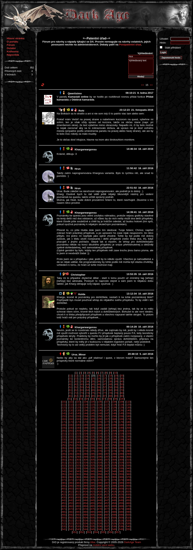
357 (107, 474)
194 (85, 427)
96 (98, 398)
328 (114, 465)
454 (85, 503)
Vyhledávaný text (140, 66)
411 (64, 491)
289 (121, 453)
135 (92, 410)
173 (78, 422)
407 (107, 488)
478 (114, 508)
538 (114, 526)
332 (71, 468)
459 (121, 503)
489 (121, 511)
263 (78, 448)
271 (64, 451)
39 (116, 381)
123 (78, 407)
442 (71, 500)
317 (107, 462)
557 (117, 532)
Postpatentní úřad (130, 44)
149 (121, 413)
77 (104, 393)
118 (114, 404)
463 (78, 506)
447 (107, 500)
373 (78, 479)
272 (71, 451)
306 (100, 459)
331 (64, 468)
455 (92, 503)
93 (81, 398)
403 (78, 488)
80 (121, 393)
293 (78, 456)
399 (121, 485)
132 (71, 410)
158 (114, 416)
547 (107, 529)
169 (121, 419)
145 (92, 413)
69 (116, 390)
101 (64, 401)
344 (85, 471)
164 (85, 419)
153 (78, 416)
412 (71, 491)
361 (64, 477)
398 (114, 485)
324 (85, 465)
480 (128, 508)
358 (114, 474)
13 (81, 375)
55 (93, 387)
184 (85, 424)
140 (128, 410)
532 (71, 526)
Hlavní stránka (15, 38)
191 (64, 427)
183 (78, 424)
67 (104, 390)
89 (116, 395)
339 (121, 468)
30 (121, 378)
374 (85, 479)
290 (128, 453)
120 (128, 404)
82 (76, 395)
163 (78, 419)
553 (89, 532)
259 (121, 445)
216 (100, 433)
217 (107, 433)
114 (85, 404)
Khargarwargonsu (86, 149)
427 (107, 494)
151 (64, 416)
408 (114, 488)
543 (78, 529)
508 (114, 517)
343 (78, 471)
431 (64, 497)
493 (78, 514)
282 (71, 453)
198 (114, 427)
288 (114, 453)
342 (71, 471)
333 (78, 468)
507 (107, 517)
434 (85, 497)
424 (85, 494)
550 (128, 529)
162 (71, 419)
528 (114, 523)
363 (78, 477)
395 (92, 485)
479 (121, 508)
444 (85, 500)
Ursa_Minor (79, 354)
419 (121, 491)
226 (100, 436)
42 (76, 384)
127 (107, 407)
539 (121, 526)
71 (70, 393)
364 (85, 477)
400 (128, 485)
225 (92, 436)
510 (128, 517)
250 (128, 442)
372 (71, 479)
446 (100, 500)
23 (81, 378)
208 (114, 430)
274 (85, 451)
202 (71, 430)
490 (128, 511)
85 (93, 395)
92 (75, 398)
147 (107, 413)
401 (64, 488)
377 (107, 479)
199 (121, 427)
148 (114, 413)
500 (128, 514)
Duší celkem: (11, 67)
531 (64, 526)
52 (76, 387)
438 (114, 497)
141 (64, 413)
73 (81, 393)
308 (114, 459)
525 (92, 523)
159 (121, 416)
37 (104, 381)
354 (85, 474)
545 (92, 529)
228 (114, 436)
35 (93, 381)
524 (85, 523)
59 (116, 387)
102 (71, 401)
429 (121, 494)
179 (121, 422)
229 (121, 436)
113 (78, 404)
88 (110, 395)
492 (71, 514)
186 (100, 424)
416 (100, 491)
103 (78, 401)
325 (92, 465)
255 (92, 445)
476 (100, 508)
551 (75, 532)
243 (78, 442)
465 (92, 506)
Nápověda (13, 54)
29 (116, 378)
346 (100, 471)
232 (71, 439)
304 (85, 459)
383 (78, 482)
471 (64, 508)
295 (92, 456)
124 (85, 407)
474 (85, 508)
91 (69, 398)
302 (71, 459)
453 (78, 503)
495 (92, 514)
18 (110, 375)
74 (87, 393)
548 (114, 529)
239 (121, 439)
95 (92, 398)
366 (100, 477)
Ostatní (11, 48)
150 (128, 413)
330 (128, 465)
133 (78, 410)
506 (100, 517)
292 (71, 456)
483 (78, 511)
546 (100, 529)
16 (99, 375)
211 (64, 433)
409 (121, 488)
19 (116, 375)
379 (121, 479)
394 (85, 485)
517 (107, 520)
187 (107, 424)
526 (100, 523)
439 (121, 497)
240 (128, 439)
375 (92, 479)
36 (99, 381)
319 (121, 462)
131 (64, 410)
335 (92, 468)
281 (64, 453)
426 (100, 494)
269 (121, 448)
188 (114, 424)
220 (128, 433)
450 (128, 500)
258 (114, 445)
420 (128, 491)
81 (70, 395)
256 (100, 445)
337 (107, 468)
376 (100, 479)
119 (121, 404)
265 (92, 448)
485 (92, 511)
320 (128, 462)
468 (114, 506)
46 (99, 384)
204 (85, 430)
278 (114, 451)
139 (121, 410)
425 (92, 494)
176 (100, 422)
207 (107, 430)
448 (114, 500)
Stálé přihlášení (172, 47)
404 (85, 488)
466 (100, 506)
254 (85, 445)
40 (121, 381)
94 (86, 398)
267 (107, 448)
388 (114, 482)
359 (121, 474)
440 (128, 497)
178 (114, 422)
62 (76, 390)
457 (107, 503)
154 (85, 416)
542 (71, 529)
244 (85, 442)
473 (78, 508)
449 (121, 500)
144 (85, 413)
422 (71, 494)
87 (104, 395)
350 (128, 471)
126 (100, 407)
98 (109, 398)
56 (99, 387)
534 (85, 526)
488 (114, 511)
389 (121, 482)
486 (100, 511)
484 (85, 511)
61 (70, 390)
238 (114, 439)
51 (70, 387)
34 (87, 381)
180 (128, 422)
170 (128, 419)
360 (128, 474)
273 (78, 451)
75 (93, 393)
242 (71, 442)
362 (71, 477)
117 (107, 404)
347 (107, 471)
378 (114, 479)
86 (99, 395)
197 (107, 427)
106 (100, 401)
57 (104, 387)
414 (85, 491)
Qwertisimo (75, 93)
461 (64, 506)
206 (100, 430)
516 (100, 520)
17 (104, 375)
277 (107, 451)
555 (103, 532)
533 (78, 526)
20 (121, 375)
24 (87, 378)
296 (100, 456)
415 (92, 491)
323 (78, 465)
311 (64, 462)
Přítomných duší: (13, 71)
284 (85, 453)
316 (100, 462)
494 (85, 514)
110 (128, 401)
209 (121, 430)
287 (107, 453)
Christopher (78, 274)
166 (100, 419)
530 (128, 523)
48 (110, 384)
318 (114, 462)
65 (93, 390)
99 (115, 398)
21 (70, 378)
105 (92, 401)
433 (78, 497)
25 (93, 378)
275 (92, 451)
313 (78, 462)
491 (64, 514)
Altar (92, 542)
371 (64, 479)
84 (87, 395)
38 (110, 381)
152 (71, 416)
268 (114, 448)
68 (110, 390)
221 (64, 436)
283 (78, 453)
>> (151, 84)
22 (76, 378)
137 (107, 410)
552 (82, 532)
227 (107, 436)
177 (107, 422)
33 (81, 381)
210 (128, 430)
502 (71, 517)
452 (71, 503)
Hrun (78, 168)
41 (70, 384)
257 (107, 445)
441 (64, 500)
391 (64, 485)
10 (115, 372)
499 (121, 514)
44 (87, 384)
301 (64, 459)
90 (121, 395)
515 (92, 520)
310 (128, 459)
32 (76, 381)
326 (100, 465)
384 (85, 482)
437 (107, 497)
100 (122, 398)
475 (92, 508)
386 (100, 482)
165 (92, 419)
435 (92, 497)
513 (78, 520)
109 (121, 401)
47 (104, 384)
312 (71, 462)
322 (71, 465)
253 (78, 445)
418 (114, 491)
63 (81, 390)
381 (64, 482)
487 (107, 511)
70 (121, 390)
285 (92, 453)
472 (71, 508)
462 (71, 506)
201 (64, 430)
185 (92, 424)
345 (92, 471)
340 (128, 468)
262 (71, 448)
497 (107, 514)
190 (128, 424)
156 (100, 416)
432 (71, 497)
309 (121, 459)
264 (85, 448)
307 (107, 459)
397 (107, 485)
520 (128, 520)
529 (121, 523)
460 (128, 503)
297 (107, 456)
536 (100, 526)
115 (92, 404)
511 (64, 520)
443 (78, 500)
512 (71, 520)
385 (92, 482)
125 (92, 407)
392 (71, 485)
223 (78, 436)
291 (64, 456)
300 (128, 456)
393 (78, 485)
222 (71, 436)
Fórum (11, 44)
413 (78, 491)
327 (107, 465)
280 (128, 451)
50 (121, 384)
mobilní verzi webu (103, 545)
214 (85, 433)
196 (100, 427)
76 (99, 393)
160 (128, 416)
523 (78, 523)
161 (64, 419)
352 (71, 474)
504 (85, 517)
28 (110, 378)
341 (64, 471)
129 (121, 407)
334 (85, 468)
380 (128, 479)
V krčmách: (10, 74)
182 (71, 424)
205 (92, 430)
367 (107, 477)
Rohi (81, 110)
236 (100, 439)
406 (100, 488)
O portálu (12, 41)
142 (71, 413)
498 (114, 514)
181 (64, 424)
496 (100, 514)
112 (71, 404)
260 (128, 445)
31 (70, 381)
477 (107, 508)
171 (64, 422)
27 (104, 378)
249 (121, 442)
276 (100, 451)
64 (87, 390)
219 (121, 433)
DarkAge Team (132, 542)
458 (114, 503)
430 (128, 494)
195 (92, 427)
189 (121, 424)
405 (92, 488)
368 (114, 477)
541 (64, 529)
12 (76, 375)
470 (128, 506)
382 (71, 482)
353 (78, 474)
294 (85, 456)
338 (114, 468)
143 (78, 413)
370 (128, 477)
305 (92, 459)
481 (64, 511)
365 (92, 477)
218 (114, 433)
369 (121, 477)
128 (114, 407)
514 (85, 520)
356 (100, 474)
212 (71, 433)
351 (64, 474)
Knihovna (13, 51)
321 (64, 465)
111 (64, 404)
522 (71, 523)
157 (107, 416)
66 (99, 390)
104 (85, 401)
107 (107, 401)
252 (71, 445)
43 (81, 384)
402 (71, 488)
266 (100, 448)
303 (78, 459)
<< (142, 84)
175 (92, 422)
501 (64, 517)
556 (110, 532)
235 (92, 439)
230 (128, 436)
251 (64, 445)
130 (128, 407)
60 (121, 387)
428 (114, 494)
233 (78, 439)
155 (92, 416)
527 (107, 523)
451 (64, 503)
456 (100, 503)
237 (107, 439)
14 (87, 375)
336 (100, 468)
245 (92, 442)
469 (121, 506)
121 (64, 407)
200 (128, 427)
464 (85, 506)
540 (128, 526)
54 (87, 387)
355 (92, 474)
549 (121, 529)
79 (116, 393)
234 (85, 439)
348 (114, 471)
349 (121, 471)
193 (78, 427)
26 (99, 378)
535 (92, 526)
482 (71, 511)
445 (92, 500)
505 (92, 517)
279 (121, 451)
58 (110, 387)
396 (100, 485)
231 (64, 439)
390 (128, 482)
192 (71, 427)
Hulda (81, 294)
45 (93, 384)
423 (78, 494)
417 (107, 491)
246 (100, 442)
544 (85, 529)
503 (78, 517)
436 (100, 497)
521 (64, 523)
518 (114, 520)
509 (121, 517)
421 (64, 494)
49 (116, 384)
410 (128, 488)
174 (85, 422)
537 (107, 526)
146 (100, 413)
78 (110, 393)
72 (76, 393)
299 (121, 456)
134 (85, 410)
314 (85, 462)
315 (92, 462)
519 (121, 520)
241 (64, 442)
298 (114, 456)
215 (92, 433)
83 (81, 395)
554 (96, 532)
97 (103, 398)
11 (70, 375)
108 (114, 401)
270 (128, 448)
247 (107, 442)
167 (107, 419)
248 (114, 442)
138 (114, 410)
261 (64, 448)
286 (100, 453)
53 (81, 387)
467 (107, 506)
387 (107, 482)
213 (78, 433)
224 (85, 436)
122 (71, 407)
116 (100, 404)
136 (100, 410)
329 (121, 465)
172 (71, 422)
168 (114, 419)
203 (78, 430)
